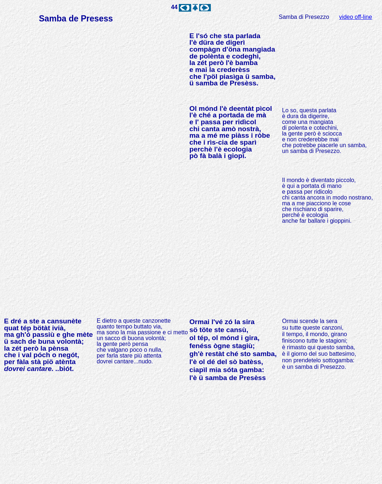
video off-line (355, 17)
